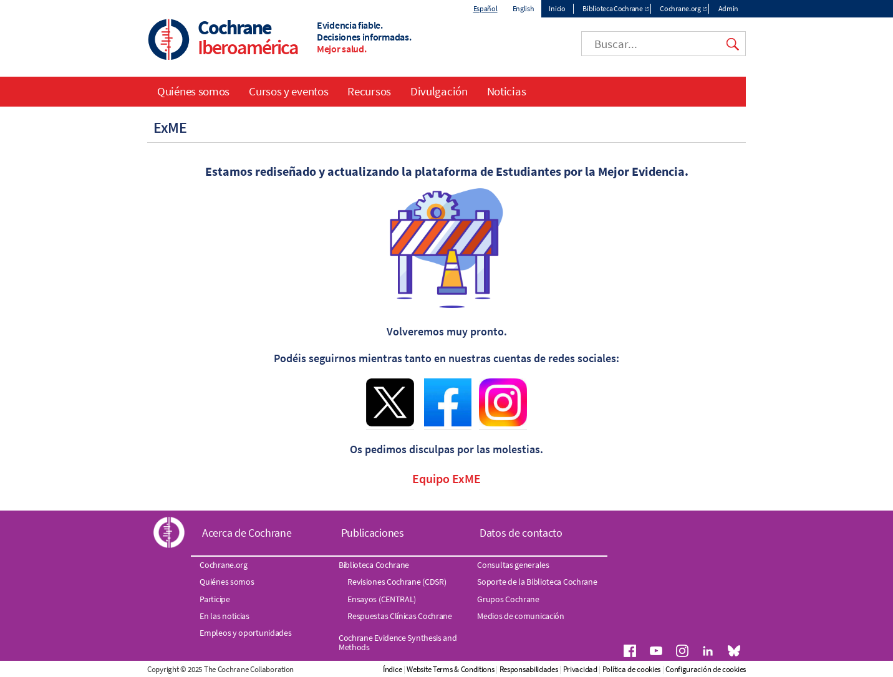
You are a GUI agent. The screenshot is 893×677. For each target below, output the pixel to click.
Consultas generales (513, 564)
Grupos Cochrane (508, 599)
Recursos (369, 91)
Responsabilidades (529, 669)
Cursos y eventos (288, 91)
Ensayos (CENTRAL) (381, 599)
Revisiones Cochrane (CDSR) (396, 581)
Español (485, 8)
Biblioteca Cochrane (612, 8)
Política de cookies (631, 669)
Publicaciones (372, 533)
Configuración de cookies (705, 669)
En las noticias (224, 616)
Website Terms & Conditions (450, 669)
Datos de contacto (521, 533)
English (523, 8)
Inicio (557, 8)
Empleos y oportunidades (245, 632)
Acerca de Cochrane (247, 533)
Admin (728, 8)
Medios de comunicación (520, 616)
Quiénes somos (193, 91)
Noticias (506, 91)
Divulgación (439, 91)
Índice (392, 669)
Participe (214, 599)
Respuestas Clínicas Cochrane (399, 616)
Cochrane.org (680, 8)
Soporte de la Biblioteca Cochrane (537, 581)
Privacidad (580, 669)
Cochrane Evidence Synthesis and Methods (398, 642)
